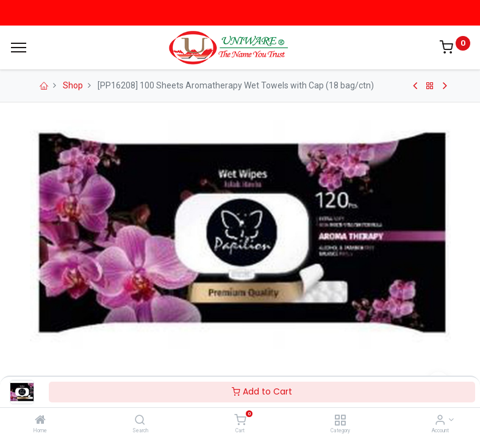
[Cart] (240, 421)
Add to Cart (262, 391)
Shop (73, 85)
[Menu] (18, 47)
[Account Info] (440, 421)
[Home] (40, 421)
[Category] (340, 421)
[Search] (140, 421)
